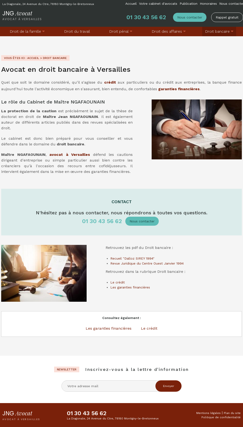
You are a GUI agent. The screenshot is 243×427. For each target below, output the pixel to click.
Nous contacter (189, 17)
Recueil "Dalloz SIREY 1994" (132, 258)
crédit (110, 82)
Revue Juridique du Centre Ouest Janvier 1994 (147, 263)
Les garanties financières (130, 287)
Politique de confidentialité (221, 417)
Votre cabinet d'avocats (158, 3)
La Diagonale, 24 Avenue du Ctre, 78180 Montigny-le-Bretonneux (48, 4)
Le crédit (117, 282)
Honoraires (208, 3)
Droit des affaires (167, 31)
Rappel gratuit (227, 17)
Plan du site (232, 413)
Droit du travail (77, 31)
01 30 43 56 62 (146, 17)
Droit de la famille (25, 31)
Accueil (131, 3)
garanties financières (179, 89)
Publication (188, 3)
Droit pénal (119, 31)
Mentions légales (208, 413)
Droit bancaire (217, 31)
